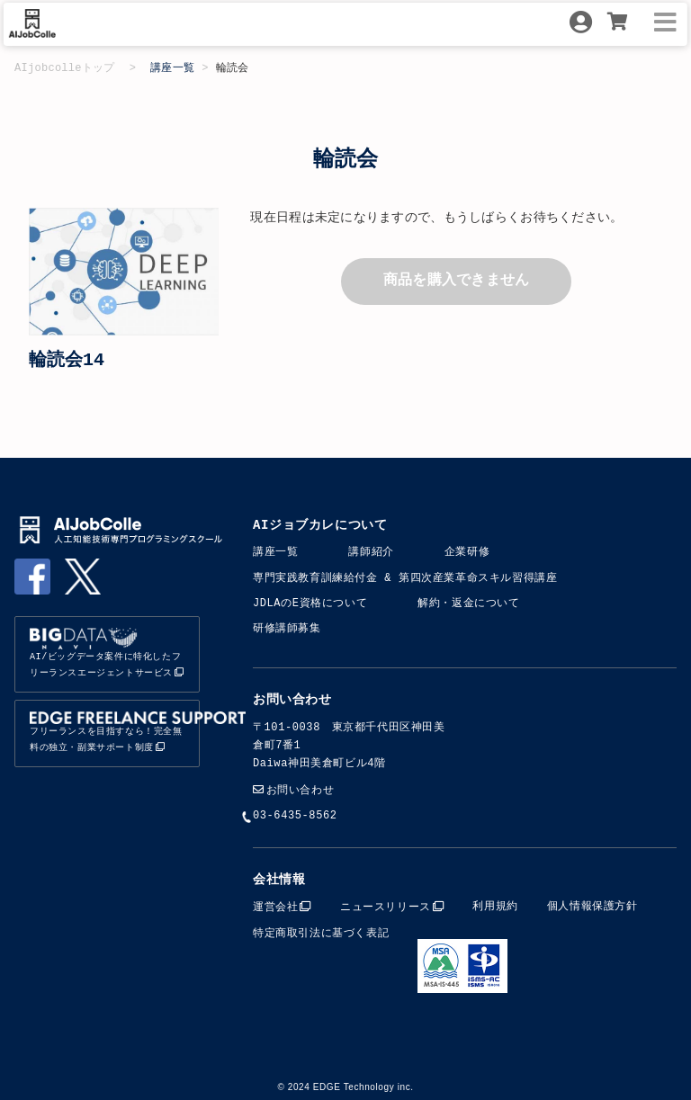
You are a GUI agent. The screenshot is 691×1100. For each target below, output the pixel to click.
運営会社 (275, 905)
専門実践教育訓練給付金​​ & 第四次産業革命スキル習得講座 (405, 578)
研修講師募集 (287, 628)
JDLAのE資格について (310, 603)
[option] (124, 271)
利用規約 (494, 905)
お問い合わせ (300, 789)
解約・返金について (468, 603)
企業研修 (466, 551)
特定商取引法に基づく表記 (321, 931)
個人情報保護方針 (592, 905)
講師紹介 (370, 551)
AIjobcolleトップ (64, 68)
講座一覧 (172, 68)
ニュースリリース (385, 905)
